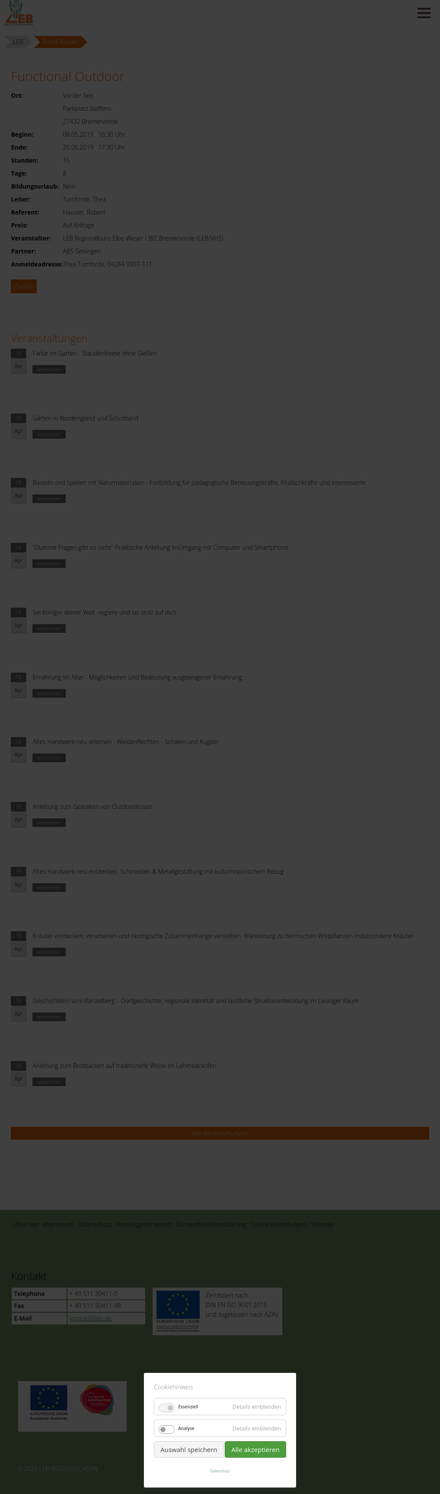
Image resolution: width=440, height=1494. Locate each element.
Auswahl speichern (188, 1449)
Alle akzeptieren (255, 1449)
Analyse (186, 1428)
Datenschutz (220, 1470)
